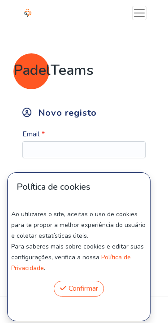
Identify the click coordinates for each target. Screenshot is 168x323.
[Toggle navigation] (139, 13)
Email (30, 134)
